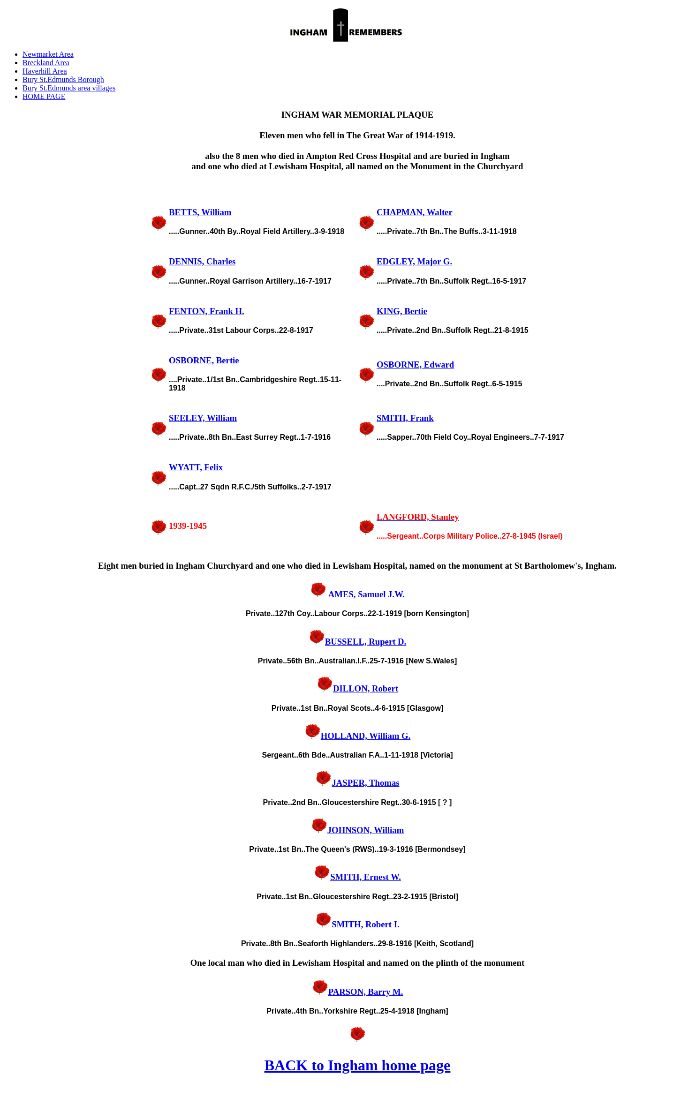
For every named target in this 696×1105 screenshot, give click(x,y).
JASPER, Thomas (357, 783)
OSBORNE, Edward (415, 364)
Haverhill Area (45, 71)
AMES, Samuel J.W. (357, 594)
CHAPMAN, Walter (415, 212)
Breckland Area (46, 63)
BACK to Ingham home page (357, 1065)
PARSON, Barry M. (357, 992)
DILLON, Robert (357, 688)
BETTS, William (200, 212)
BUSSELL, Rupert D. (358, 641)
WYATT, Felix (196, 467)
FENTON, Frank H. (206, 311)
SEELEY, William (203, 418)
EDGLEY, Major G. (414, 261)
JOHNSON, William (357, 830)
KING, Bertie (402, 311)
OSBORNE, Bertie (204, 360)
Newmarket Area (48, 54)
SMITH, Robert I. (357, 924)
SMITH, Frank (405, 418)
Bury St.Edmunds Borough (63, 79)
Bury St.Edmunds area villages (69, 88)
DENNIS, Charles (202, 261)
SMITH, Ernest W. (357, 877)
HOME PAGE (44, 96)
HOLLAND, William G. (357, 736)
